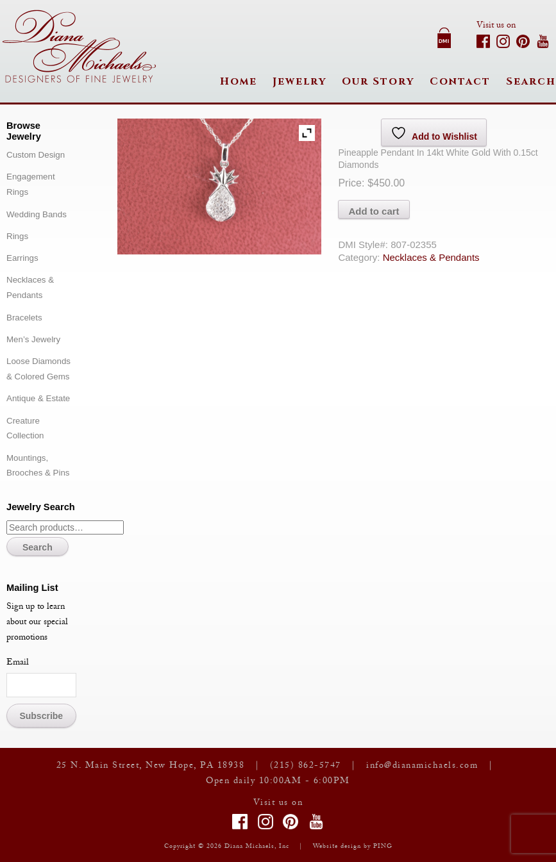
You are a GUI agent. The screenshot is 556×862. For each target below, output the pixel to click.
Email (17, 663)
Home (238, 81)
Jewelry (299, 81)
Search (531, 81)
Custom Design (35, 155)
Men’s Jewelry (33, 339)
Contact (460, 81)
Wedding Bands (36, 214)
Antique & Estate (38, 398)
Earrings (22, 258)
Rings (17, 236)
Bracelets (24, 317)
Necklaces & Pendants (431, 257)
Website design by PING (352, 846)
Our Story (378, 81)
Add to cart (373, 211)
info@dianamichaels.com (422, 766)
